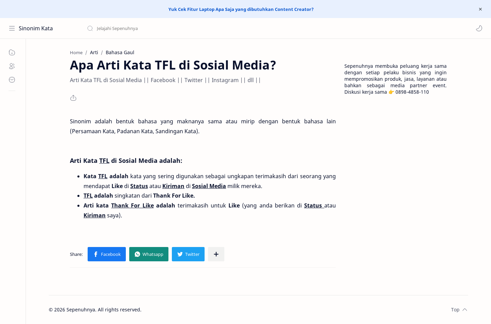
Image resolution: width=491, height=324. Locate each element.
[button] (479, 28)
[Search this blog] (141, 28)
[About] (12, 66)
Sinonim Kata (36, 28)
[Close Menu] (480, 9)
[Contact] (12, 80)
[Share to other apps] (216, 254)
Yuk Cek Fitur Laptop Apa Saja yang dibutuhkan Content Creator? (241, 9)
